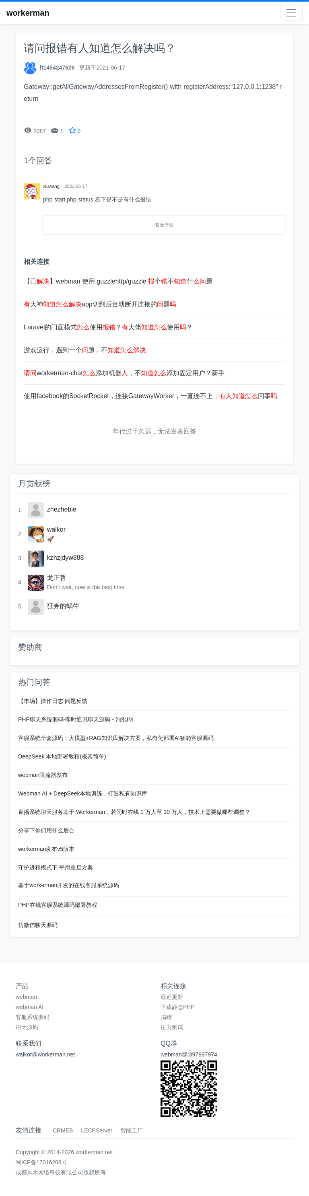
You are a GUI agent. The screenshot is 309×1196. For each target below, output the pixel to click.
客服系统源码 (32, 1017)
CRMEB (63, 1130)
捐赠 (166, 1017)
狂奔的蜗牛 (63, 605)
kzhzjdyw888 (65, 557)
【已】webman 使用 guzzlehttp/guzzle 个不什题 (118, 281)
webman (26, 997)
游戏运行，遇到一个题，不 (85, 350)
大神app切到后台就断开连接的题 (100, 304)
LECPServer (96, 1130)
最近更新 (172, 997)
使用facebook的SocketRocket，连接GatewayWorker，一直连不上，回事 (150, 396)
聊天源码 (27, 1027)
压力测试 (172, 1027)
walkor (56, 529)
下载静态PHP (178, 1007)
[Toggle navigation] (291, 13)
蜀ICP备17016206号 (41, 1162)
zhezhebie (61, 509)
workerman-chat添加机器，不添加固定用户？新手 (124, 373)
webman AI (29, 1007)
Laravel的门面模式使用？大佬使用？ (108, 327)
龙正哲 (56, 577)
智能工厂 (131, 1130)
